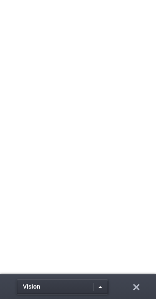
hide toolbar (136, 287)
